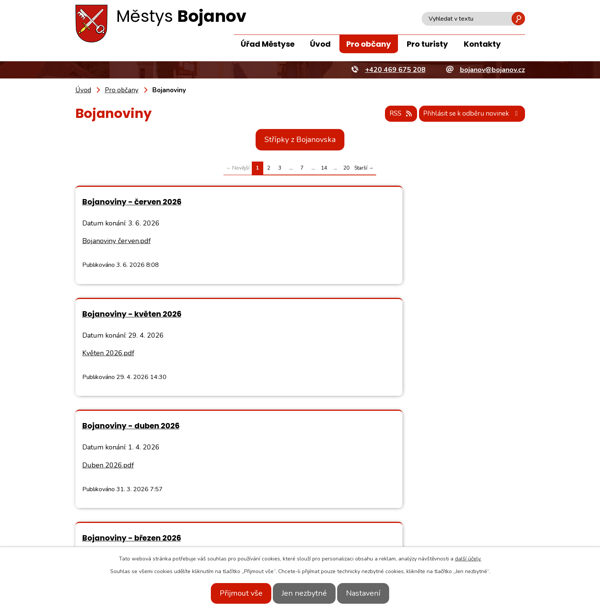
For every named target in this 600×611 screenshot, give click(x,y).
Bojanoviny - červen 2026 (131, 201)
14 (324, 168)
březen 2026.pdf (337, 353)
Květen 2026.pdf (337, 241)
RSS (392, 114)
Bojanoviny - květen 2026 (361, 201)
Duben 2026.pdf (108, 353)
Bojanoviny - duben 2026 (130, 314)
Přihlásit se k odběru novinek (469, 114)
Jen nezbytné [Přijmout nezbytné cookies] (304, 593)
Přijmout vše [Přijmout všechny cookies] (234, 593)
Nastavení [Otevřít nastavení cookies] (370, 593)
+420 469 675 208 (157, 536)
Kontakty (482, 44)
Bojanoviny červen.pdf (116, 241)
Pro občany (368, 44)
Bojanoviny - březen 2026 (360, 314)
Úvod (320, 44)
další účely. (468, 558)
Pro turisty (427, 44)
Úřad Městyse (268, 44)
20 (346, 168)
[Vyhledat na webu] (473, 19)
